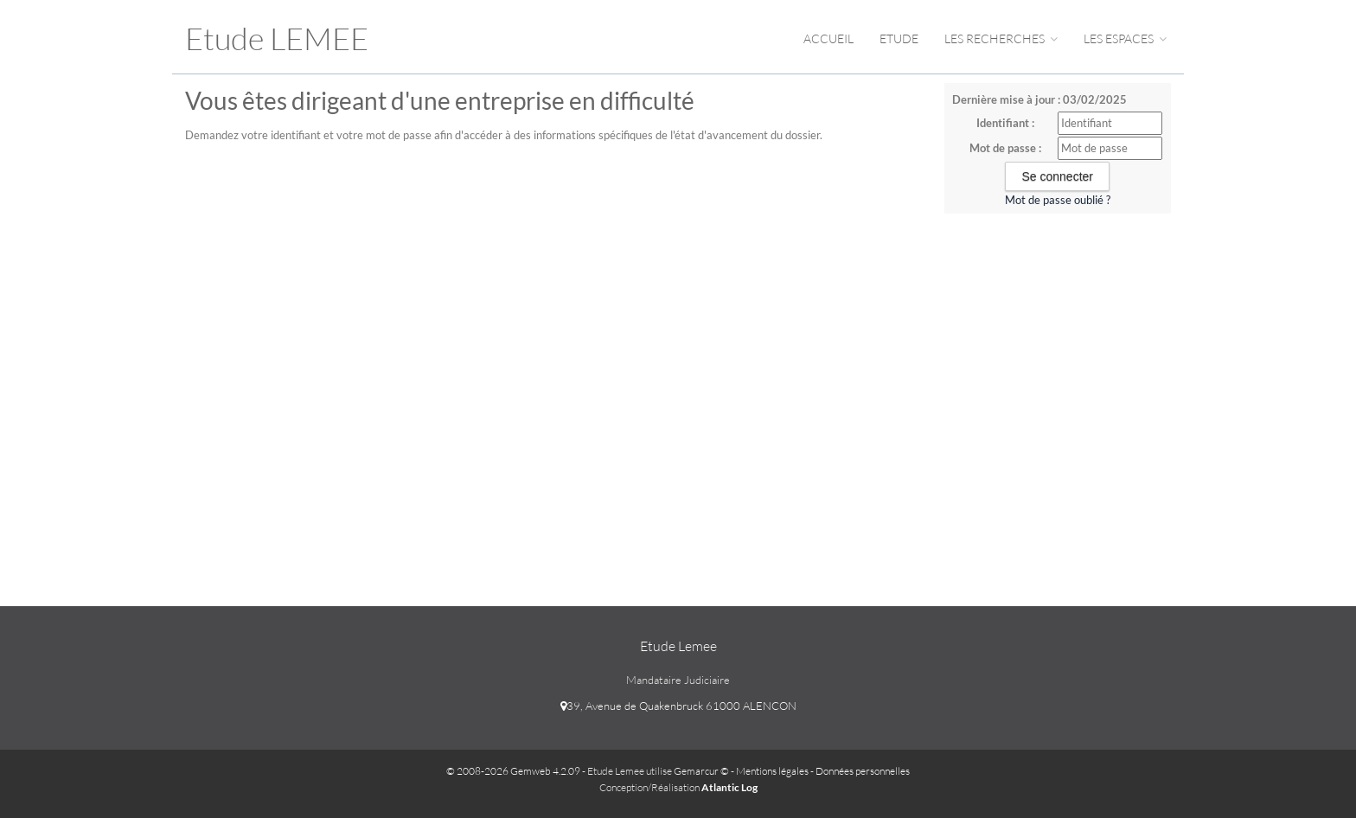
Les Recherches (1001, 38)
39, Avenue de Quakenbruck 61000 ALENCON (678, 706)
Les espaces (1125, 38)
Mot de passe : (1005, 148)
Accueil (828, 38)
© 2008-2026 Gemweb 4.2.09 (513, 770)
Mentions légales (772, 770)
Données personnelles (863, 770)
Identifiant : (1005, 123)
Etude (898, 38)
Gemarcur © (701, 770)
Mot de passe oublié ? (1057, 200)
